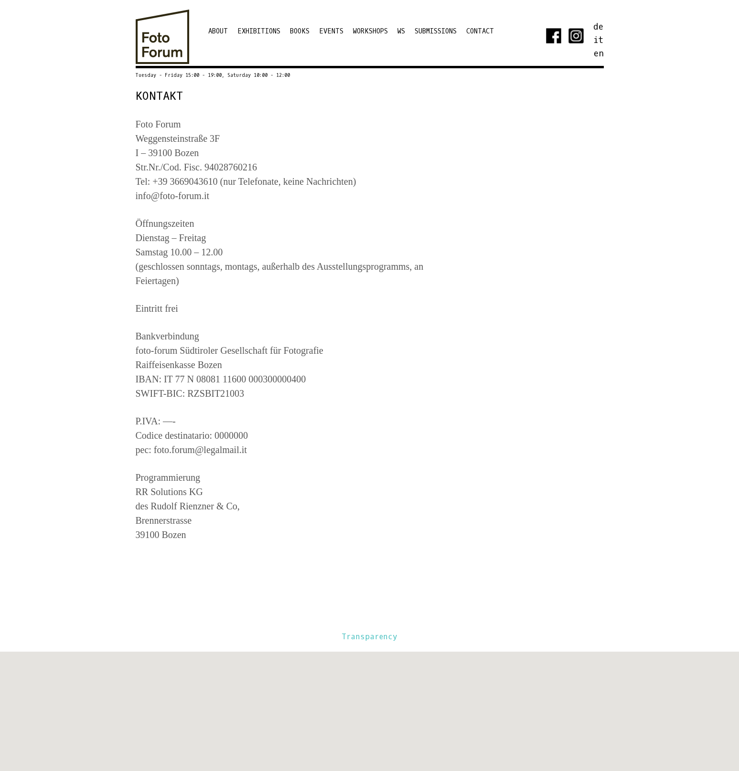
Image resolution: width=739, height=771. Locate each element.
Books (300, 31)
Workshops (370, 31)
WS (401, 31)
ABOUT (218, 31)
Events (331, 31)
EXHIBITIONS (258, 31)
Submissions (436, 31)
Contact (480, 31)
